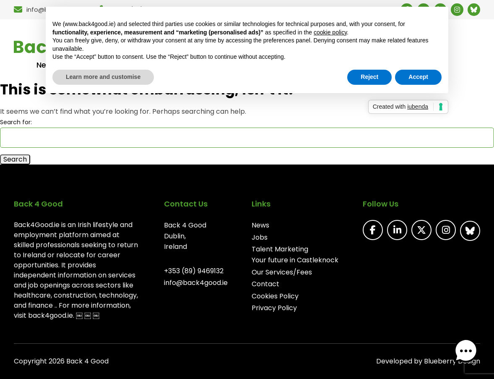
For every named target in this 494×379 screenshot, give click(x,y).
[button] (468, 353)
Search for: (16, 122)
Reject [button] (369, 76)
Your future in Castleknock (295, 260)
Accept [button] (418, 76)
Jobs (260, 237)
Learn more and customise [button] (103, 76)
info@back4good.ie (196, 283)
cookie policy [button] (330, 32)
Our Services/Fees (282, 272)
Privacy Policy (274, 308)
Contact (265, 284)
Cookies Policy (275, 296)
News (260, 225)
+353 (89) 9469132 (194, 271)
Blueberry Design (452, 361)
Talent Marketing (280, 249)
